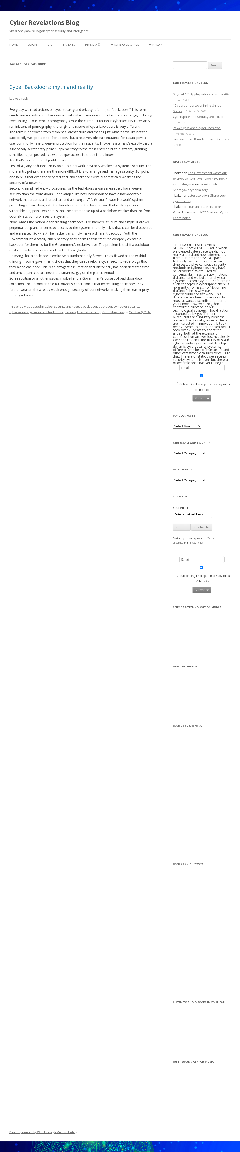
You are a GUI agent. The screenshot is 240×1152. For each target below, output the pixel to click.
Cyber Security (55, 306)
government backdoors (46, 312)
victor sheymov (184, 184)
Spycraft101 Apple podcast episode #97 (201, 94)
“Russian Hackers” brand (206, 207)
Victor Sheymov (113, 312)
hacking (70, 312)
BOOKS (33, 45)
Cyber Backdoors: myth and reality (51, 86)
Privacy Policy (196, 542)
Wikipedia (155, 45)
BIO (50, 45)
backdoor (105, 306)
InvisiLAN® (92, 45)
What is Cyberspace (124, 45)
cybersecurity (19, 312)
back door (90, 306)
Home (13, 45)
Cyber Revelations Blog (44, 22)
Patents (69, 45)
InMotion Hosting (65, 1132)
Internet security (88, 312)
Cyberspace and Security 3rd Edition (198, 117)
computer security (126, 306)
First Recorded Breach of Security (196, 139)
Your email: (181, 508)
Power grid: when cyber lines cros (197, 128)
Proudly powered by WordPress (30, 1132)
